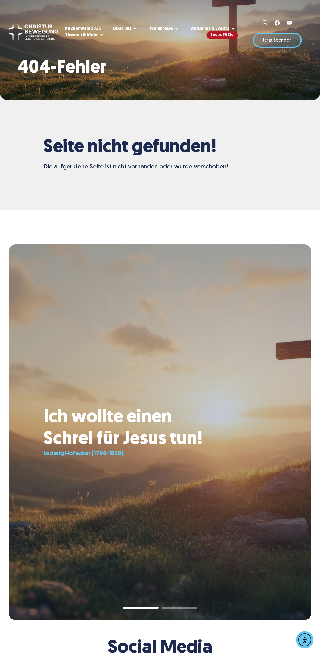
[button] (125, 28)
